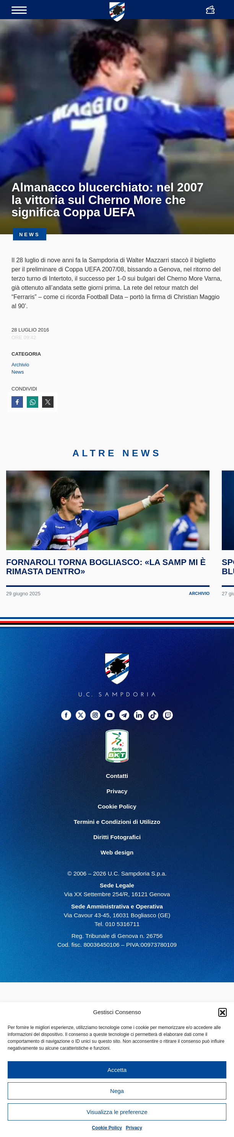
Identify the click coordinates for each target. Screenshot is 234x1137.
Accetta (117, 1070)
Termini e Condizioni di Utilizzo (117, 849)
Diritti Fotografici (117, 864)
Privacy (134, 1127)
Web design (117, 880)
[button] (222, 1012)
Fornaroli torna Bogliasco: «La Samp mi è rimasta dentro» (104, 594)
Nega (117, 1091)
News (17, 372)
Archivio (20, 365)
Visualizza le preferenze (117, 1112)
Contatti (117, 803)
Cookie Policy (107, 1127)
